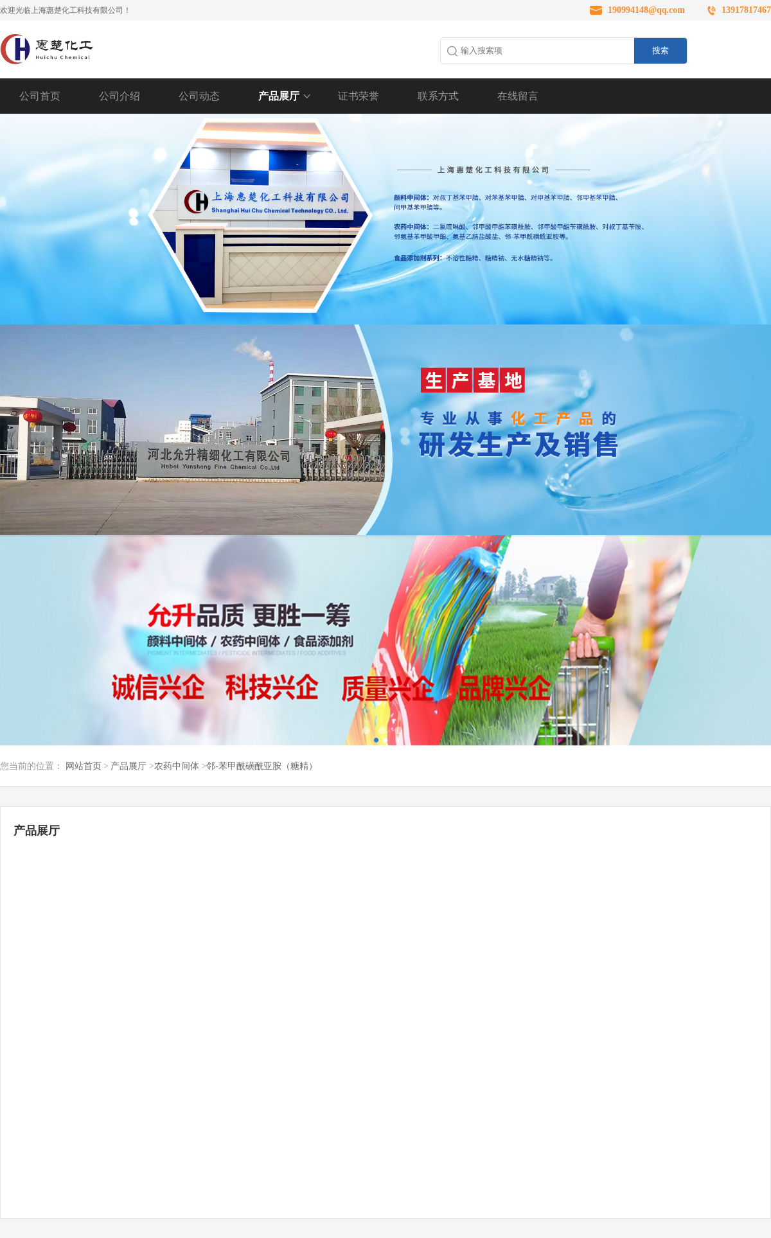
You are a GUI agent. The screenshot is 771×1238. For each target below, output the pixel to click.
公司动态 (199, 96)
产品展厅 (278, 96)
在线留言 (517, 96)
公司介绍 (119, 96)
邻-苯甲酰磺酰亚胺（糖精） (261, 766)
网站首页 (84, 766)
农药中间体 (176, 766)
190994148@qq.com (646, 10)
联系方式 (438, 96)
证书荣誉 (358, 96)
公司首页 (39, 96)
